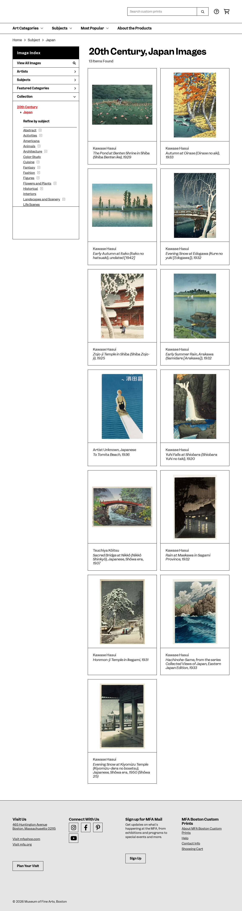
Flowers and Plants (37, 183)
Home (17, 40)
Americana (31, 141)
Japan (27, 112)
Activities (30, 135)
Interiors (29, 194)
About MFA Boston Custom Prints (202, 830)
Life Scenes (31, 204)
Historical (30, 189)
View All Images (46, 63)
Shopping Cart (192, 849)
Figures (28, 178)
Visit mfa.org (22, 844)
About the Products (134, 28)
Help (185, 838)
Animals (29, 146)
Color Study (32, 157)
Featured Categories (46, 88)
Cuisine (28, 162)
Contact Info (191, 843)
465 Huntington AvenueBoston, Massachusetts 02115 (34, 827)
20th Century (27, 107)
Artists (46, 71)
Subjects (46, 80)
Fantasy (29, 167)
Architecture (32, 151)
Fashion (29, 173)
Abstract (29, 130)
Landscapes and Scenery (41, 199)
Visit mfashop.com (26, 839)
